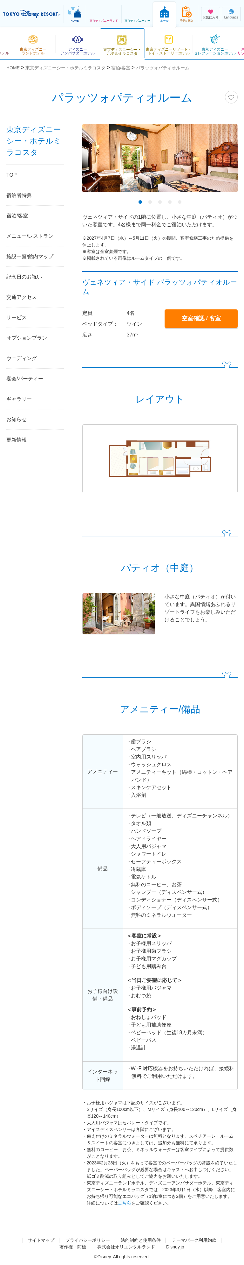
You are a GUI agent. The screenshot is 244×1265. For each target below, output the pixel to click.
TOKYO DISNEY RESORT (31, 14)
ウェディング (21, 358)
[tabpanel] (160, 162)
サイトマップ (41, 1240)
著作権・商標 (72, 1246)
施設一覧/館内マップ (29, 256)
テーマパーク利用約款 (194, 1240)
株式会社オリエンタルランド (126, 1246)
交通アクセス (21, 297)
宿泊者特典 (19, 195)
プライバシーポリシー (87, 1240)
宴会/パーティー (24, 378)
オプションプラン (26, 338)
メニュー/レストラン (29, 236)
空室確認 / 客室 (201, 318)
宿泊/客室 (17, 215)
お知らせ (16, 419)
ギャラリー (19, 399)
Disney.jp (175, 1246)
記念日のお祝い (24, 276)
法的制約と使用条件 (141, 1240)
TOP (11, 175)
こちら (124, 1202)
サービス (16, 317)
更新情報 (16, 439)
